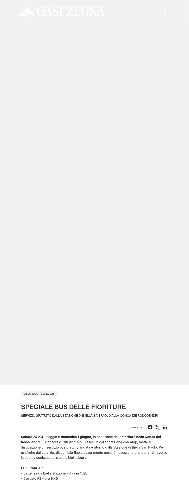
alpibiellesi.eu (73, 458)
